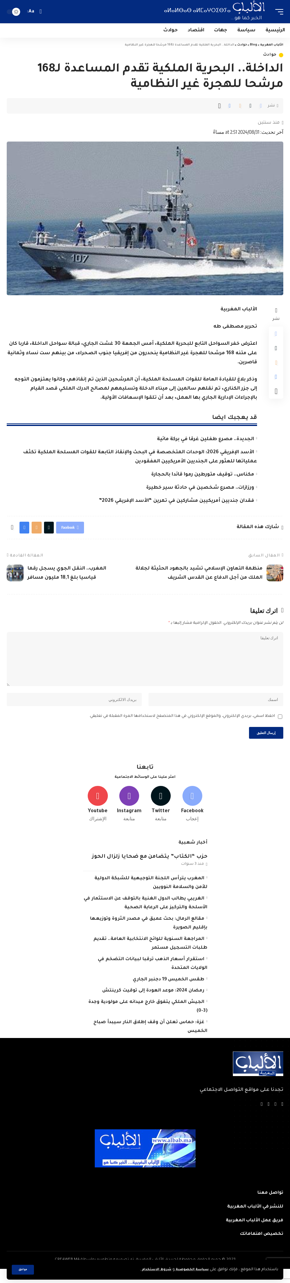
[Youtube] (98, 816)
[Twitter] (161, 816)
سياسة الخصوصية (189, 1269)
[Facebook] (192, 816)
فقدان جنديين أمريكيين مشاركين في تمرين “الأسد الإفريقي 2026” (176, 501)
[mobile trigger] (277, 11)
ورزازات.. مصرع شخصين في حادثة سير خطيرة (200, 488)
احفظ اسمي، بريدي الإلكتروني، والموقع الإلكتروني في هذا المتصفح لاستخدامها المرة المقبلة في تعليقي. (182, 726)
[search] (40, 11)
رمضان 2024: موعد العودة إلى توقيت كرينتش (153, 1004)
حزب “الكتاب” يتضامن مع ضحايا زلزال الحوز (149, 870)
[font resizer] (31, 11)
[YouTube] (268, 1118)
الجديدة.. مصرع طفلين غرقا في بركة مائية (205, 439)
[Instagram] (129, 816)
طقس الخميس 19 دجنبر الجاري (168, 993)
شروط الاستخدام (148, 1269)
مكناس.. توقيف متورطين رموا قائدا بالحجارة (202, 475)
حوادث (270, 55)
